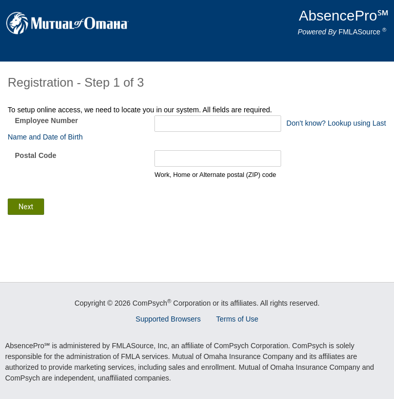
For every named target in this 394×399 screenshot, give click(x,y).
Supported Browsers (168, 319)
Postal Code (35, 155)
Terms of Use (237, 319)
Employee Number (46, 120)
